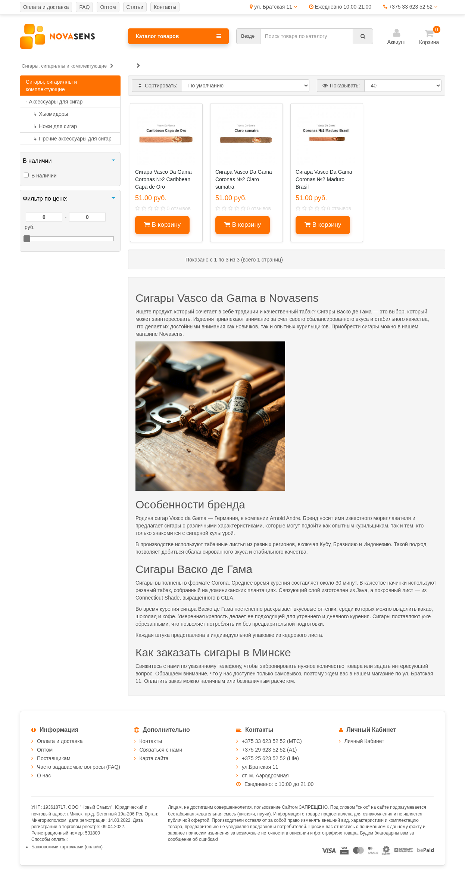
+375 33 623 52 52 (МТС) (272, 741)
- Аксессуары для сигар (54, 102)
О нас (44, 775)
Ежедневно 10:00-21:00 (340, 7)
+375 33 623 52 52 (410, 7)
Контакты (151, 741)
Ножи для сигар (51, 126)
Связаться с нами (161, 750)
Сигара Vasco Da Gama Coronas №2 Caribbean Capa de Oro (163, 179)
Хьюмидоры (47, 114)
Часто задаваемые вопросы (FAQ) (78, 767)
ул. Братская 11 (273, 7)
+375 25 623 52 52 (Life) (270, 758)
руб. (30, 227)
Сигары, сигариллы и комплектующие (51, 85)
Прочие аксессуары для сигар (69, 139)
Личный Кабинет (364, 741)
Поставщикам (54, 758)
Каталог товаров (178, 36)
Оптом (45, 750)
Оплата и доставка (59, 741)
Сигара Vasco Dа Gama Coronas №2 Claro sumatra (243, 179)
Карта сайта (154, 758)
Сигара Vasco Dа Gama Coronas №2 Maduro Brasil (324, 179)
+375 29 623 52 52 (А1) (269, 750)
